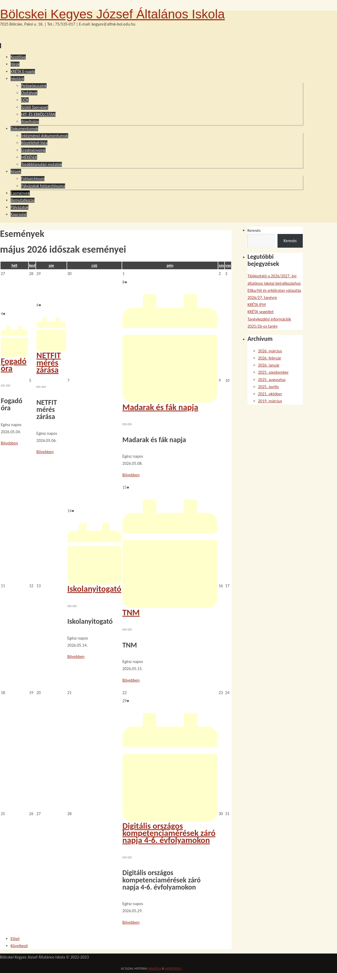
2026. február (269, 358)
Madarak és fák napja (170, 403)
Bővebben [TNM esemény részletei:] (131, 680)
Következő (19, 945)
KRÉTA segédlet (260, 311)
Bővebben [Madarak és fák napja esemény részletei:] (131, 474)
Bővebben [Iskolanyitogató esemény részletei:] (76, 656)
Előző (15, 938)
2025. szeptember (273, 372)
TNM (170, 609)
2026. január (269, 365)
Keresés (254, 230)
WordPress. (173, 968)
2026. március (270, 350)
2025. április (268, 386)
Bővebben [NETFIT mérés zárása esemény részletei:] (44, 451)
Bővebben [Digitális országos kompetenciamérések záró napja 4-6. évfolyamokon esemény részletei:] (131, 922)
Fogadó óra (14, 361)
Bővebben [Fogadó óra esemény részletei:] (9, 443)
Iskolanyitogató (94, 585)
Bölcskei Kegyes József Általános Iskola (112, 14)
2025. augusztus (272, 379)
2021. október (270, 393)
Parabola (154, 968)
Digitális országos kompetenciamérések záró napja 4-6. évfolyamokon (170, 830)
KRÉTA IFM (256, 304)
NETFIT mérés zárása (51, 359)
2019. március (270, 400)
